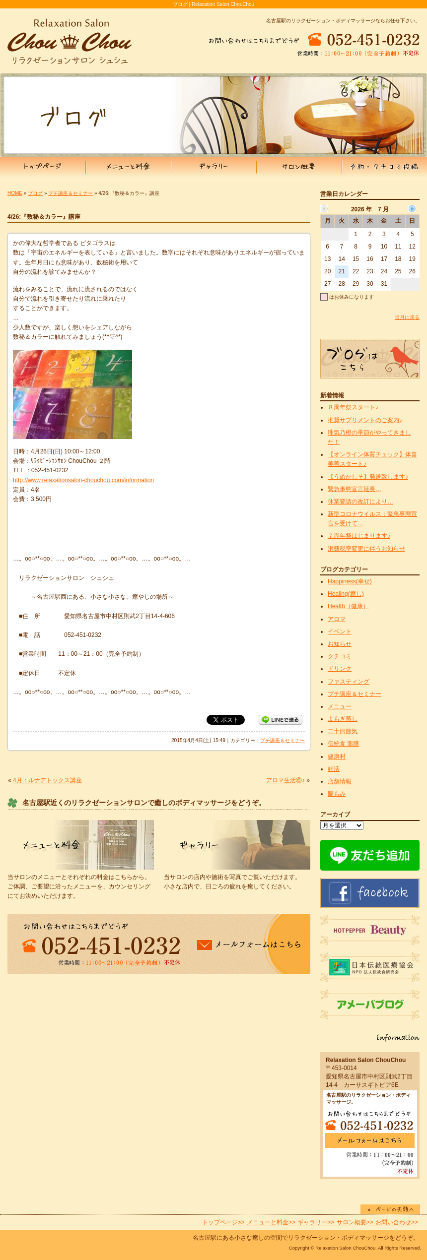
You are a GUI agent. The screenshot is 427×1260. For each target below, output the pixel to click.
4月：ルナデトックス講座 (47, 780)
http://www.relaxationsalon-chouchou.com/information (83, 480)
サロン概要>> (355, 1222)
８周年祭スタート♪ (353, 407)
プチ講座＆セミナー (70, 193)
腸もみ (337, 793)
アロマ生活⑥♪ (285, 780)
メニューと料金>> (271, 1222)
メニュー (340, 706)
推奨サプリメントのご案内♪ (365, 420)
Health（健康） (348, 606)
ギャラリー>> (315, 1222)
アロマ (337, 619)
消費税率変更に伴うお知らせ (366, 548)
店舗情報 (340, 781)
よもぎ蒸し (342, 718)
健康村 (337, 756)
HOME (14, 193)
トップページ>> (223, 1222)
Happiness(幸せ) (350, 581)
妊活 (334, 768)
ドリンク (340, 668)
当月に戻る (407, 317)
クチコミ (340, 656)
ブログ (35, 193)
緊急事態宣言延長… (354, 489)
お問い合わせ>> (396, 1222)
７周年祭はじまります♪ (359, 535)
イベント (340, 631)
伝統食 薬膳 (343, 743)
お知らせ (340, 643)
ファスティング (348, 681)
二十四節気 (342, 731)
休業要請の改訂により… (360, 501)
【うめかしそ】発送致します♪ (368, 476)
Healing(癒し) (346, 593)
